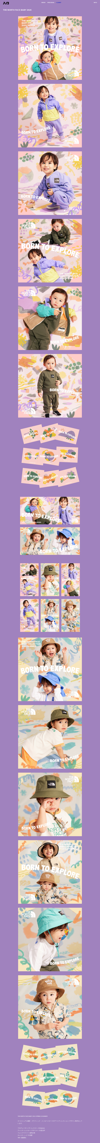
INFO (95, 2)
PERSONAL (50, 2)
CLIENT (58, 2)
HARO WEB (6, 3)
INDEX (43, 2)
